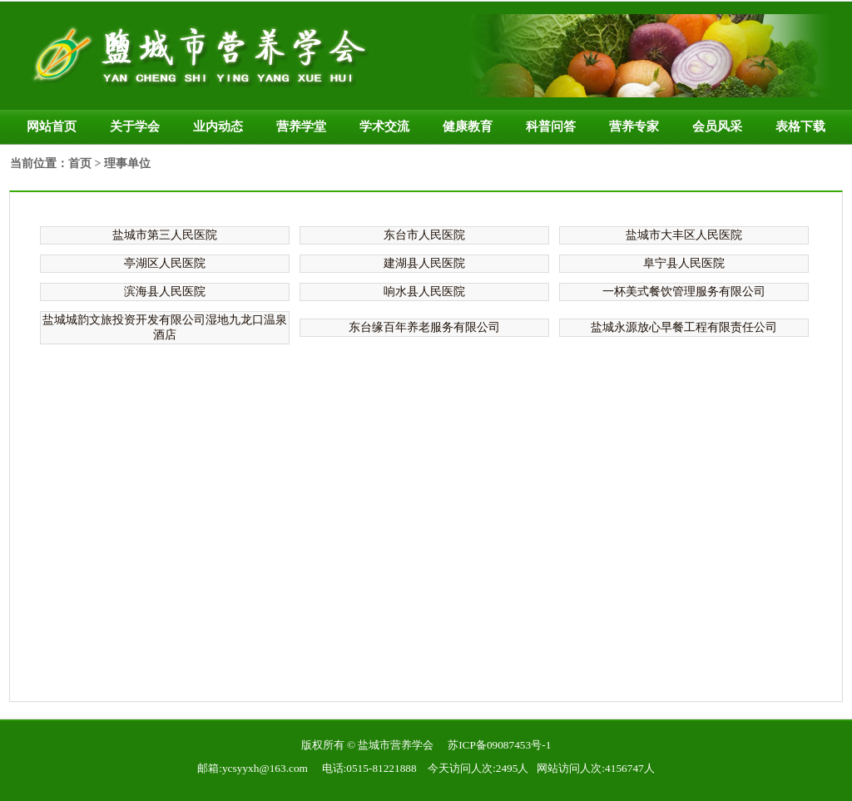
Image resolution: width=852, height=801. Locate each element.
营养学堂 (301, 126)
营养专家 (634, 126)
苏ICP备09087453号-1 (499, 745)
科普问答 (551, 126)
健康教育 (468, 126)
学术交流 (384, 126)
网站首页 (52, 126)
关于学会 (135, 126)
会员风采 (717, 126)
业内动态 (218, 126)
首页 (80, 163)
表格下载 (800, 126)
